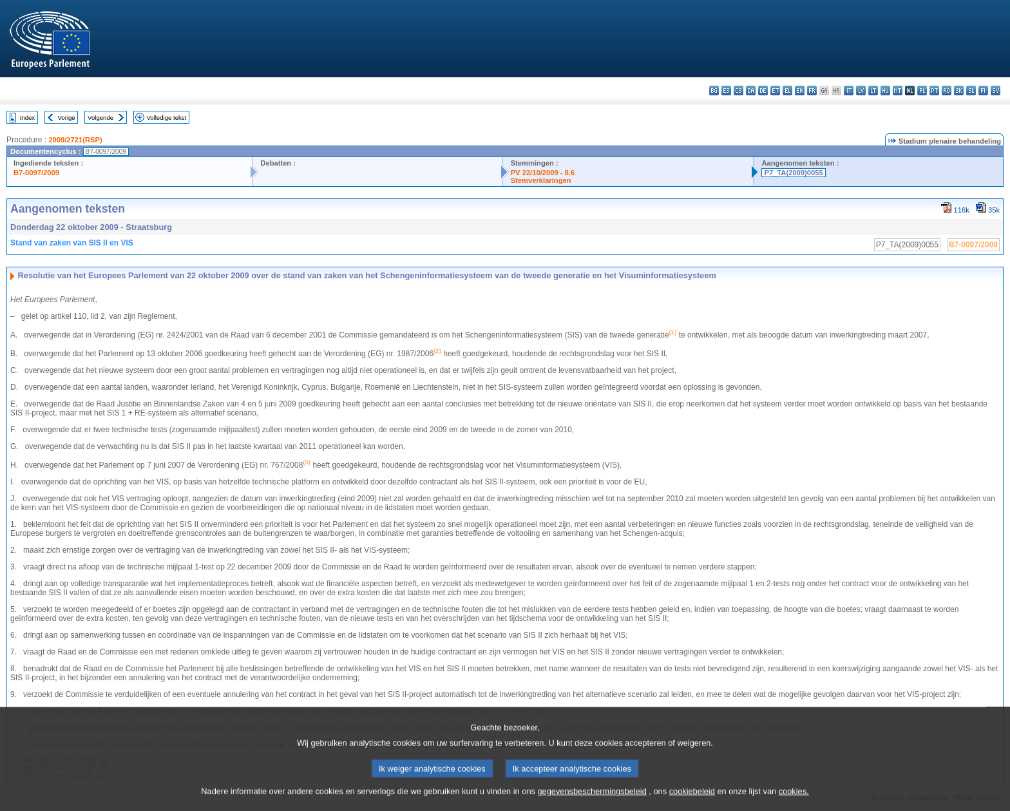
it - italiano (848, 90)
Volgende (100, 117)
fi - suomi (983, 90)
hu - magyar (885, 90)
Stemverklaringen (541, 180)
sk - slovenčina (959, 90)
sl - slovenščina (971, 90)
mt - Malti (897, 90)
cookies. (794, 801)
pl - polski (922, 90)
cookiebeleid (692, 801)
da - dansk (751, 90)
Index (27, 117)
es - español (726, 90)
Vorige (66, 117)
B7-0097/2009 (36, 173)
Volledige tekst (166, 117)
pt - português (934, 90)
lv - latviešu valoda (861, 90)
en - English (800, 90)
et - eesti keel (775, 90)
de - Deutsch (763, 90)
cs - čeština (738, 90)
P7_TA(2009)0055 (793, 173)
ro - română (946, 90)
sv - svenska (995, 90)
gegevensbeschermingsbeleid (591, 801)
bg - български (714, 90)
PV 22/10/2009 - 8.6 (543, 173)
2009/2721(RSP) (75, 140)
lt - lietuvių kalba (873, 90)
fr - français (812, 90)
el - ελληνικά (787, 90)
